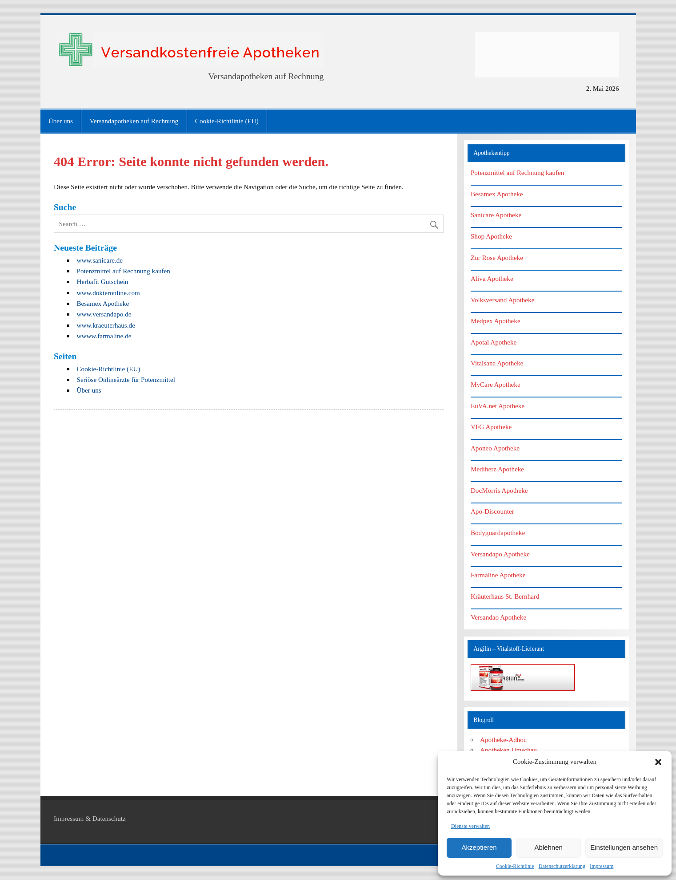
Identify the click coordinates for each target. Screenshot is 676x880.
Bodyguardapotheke (498, 532)
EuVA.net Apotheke (497, 406)
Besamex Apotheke (102, 303)
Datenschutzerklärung (562, 866)
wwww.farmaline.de (103, 336)
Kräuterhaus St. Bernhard (505, 596)
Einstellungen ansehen (624, 847)
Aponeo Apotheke (495, 448)
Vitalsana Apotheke (497, 363)
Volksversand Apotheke (503, 300)
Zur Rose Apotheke (497, 257)
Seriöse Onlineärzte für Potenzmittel (125, 379)
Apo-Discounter (492, 511)
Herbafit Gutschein (102, 281)
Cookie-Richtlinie (515, 866)
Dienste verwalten (470, 826)
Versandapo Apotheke (500, 554)
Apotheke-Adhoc (503, 739)
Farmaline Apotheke (498, 575)
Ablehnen (548, 847)
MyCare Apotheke (495, 384)
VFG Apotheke (491, 426)
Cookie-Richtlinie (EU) (227, 121)
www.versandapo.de (103, 314)
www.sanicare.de (99, 260)
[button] (658, 762)
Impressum (601, 866)
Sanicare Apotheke (496, 215)
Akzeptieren (478, 847)
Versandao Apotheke (498, 617)
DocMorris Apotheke (499, 490)
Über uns (60, 121)
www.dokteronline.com (108, 292)
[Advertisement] (547, 54)
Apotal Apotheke (493, 342)
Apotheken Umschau (508, 750)
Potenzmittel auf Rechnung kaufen (123, 271)
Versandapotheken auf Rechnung (133, 121)
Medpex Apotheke (495, 320)
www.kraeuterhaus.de (105, 325)
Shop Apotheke (491, 236)
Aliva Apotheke (492, 278)
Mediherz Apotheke (497, 469)
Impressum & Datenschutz (90, 818)
